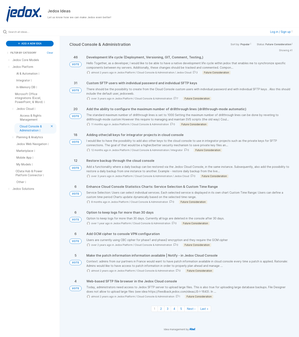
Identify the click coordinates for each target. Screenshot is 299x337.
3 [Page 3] (167, 308)
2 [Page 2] (161, 308)
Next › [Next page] (191, 308)
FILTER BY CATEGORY (21, 52)
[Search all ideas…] (35, 31)
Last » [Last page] (204, 308)
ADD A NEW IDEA (30, 43)
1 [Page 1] (154, 308)
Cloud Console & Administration (155, 72)
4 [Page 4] (174, 308)
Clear (50, 52)
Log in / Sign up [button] (281, 31)
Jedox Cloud (183, 72)
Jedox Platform (126, 72)
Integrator (177, 150)
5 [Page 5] (181, 308)
